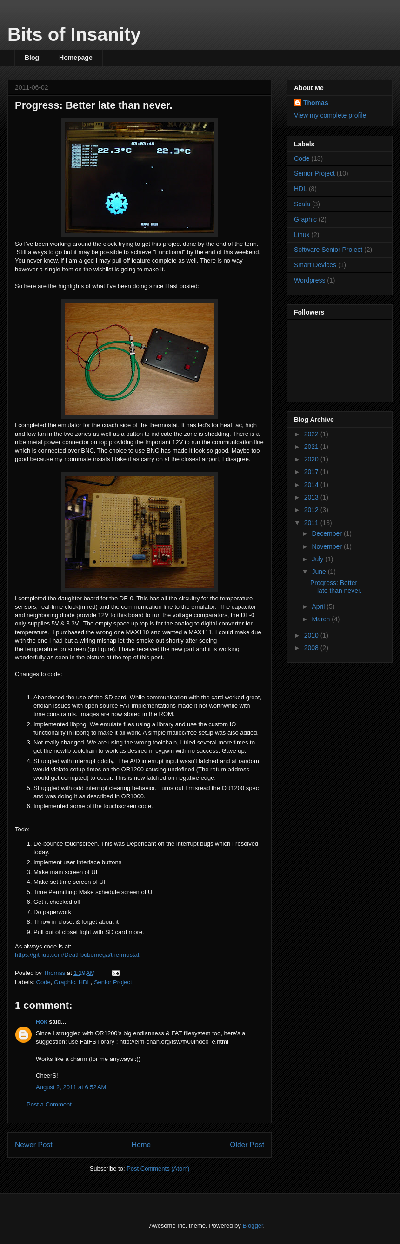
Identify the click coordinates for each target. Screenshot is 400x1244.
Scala (302, 204)
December (327, 533)
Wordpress (309, 280)
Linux (301, 234)
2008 (312, 648)
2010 (312, 635)
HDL (85, 982)
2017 (312, 471)
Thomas (315, 102)
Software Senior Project (328, 249)
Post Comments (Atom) (158, 1168)
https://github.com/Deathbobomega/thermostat (77, 954)
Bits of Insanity (74, 34)
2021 (312, 446)
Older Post (247, 1145)
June (319, 571)
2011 (312, 523)
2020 (312, 459)
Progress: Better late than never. (336, 586)
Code (43, 982)
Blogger (252, 1225)
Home (141, 1145)
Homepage (76, 57)
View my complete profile (330, 115)
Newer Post (34, 1145)
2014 (312, 484)
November (327, 546)
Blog (32, 57)
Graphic (64, 982)
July (318, 559)
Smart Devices (315, 265)
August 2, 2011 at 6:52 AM (71, 1087)
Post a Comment (49, 1104)
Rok (41, 1021)
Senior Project (113, 982)
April (319, 606)
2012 (312, 509)
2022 (312, 434)
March (322, 619)
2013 (312, 497)
